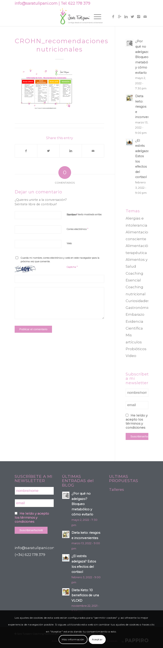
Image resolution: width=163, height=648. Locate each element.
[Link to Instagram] (139, 16)
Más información (73, 639)
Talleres (116, 489)
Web (69, 243)
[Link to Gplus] (120, 16)
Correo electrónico (77, 229)
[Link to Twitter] (132, 16)
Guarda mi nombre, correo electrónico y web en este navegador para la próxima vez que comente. (60, 259)
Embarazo (135, 314)
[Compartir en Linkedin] (71, 150)
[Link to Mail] (145, 16)
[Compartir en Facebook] (26, 150)
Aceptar (97, 639)
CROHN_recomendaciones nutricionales (61, 45)
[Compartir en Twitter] (48, 150)
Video (131, 356)
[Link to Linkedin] (126, 16)
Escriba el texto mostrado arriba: (84, 214)
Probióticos (136, 349)
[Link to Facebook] (113, 16)
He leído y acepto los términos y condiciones (137, 421)
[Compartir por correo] (93, 150)
